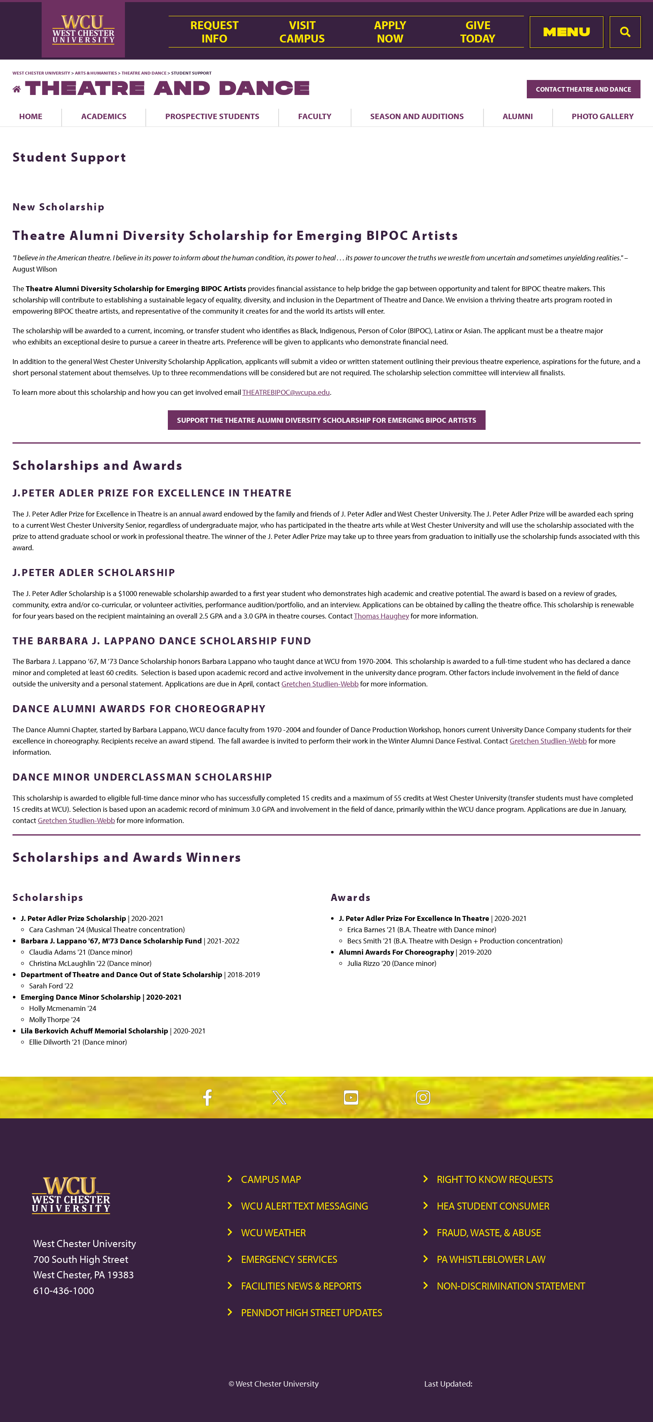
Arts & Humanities (96, 73)
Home (30, 116)
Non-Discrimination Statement (511, 1285)
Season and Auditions (417, 116)
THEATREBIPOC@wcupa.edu (286, 392)
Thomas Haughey (381, 616)
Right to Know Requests (495, 1179)
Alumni (518, 116)
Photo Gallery (603, 116)
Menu (566, 32)
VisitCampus (302, 31)
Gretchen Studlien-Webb (320, 684)
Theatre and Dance (144, 73)
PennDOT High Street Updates (311, 1312)
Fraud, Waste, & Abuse (489, 1232)
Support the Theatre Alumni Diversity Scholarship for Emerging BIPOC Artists (326, 420)
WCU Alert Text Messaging (304, 1205)
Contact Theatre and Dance (583, 89)
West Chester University (41, 73)
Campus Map (271, 1179)
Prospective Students (212, 116)
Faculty (314, 116)
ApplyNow (390, 31)
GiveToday (478, 31)
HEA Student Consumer (493, 1205)
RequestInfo (214, 31)
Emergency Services (289, 1258)
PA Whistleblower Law (491, 1258)
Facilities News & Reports (301, 1285)
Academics (104, 116)
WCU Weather (273, 1232)
